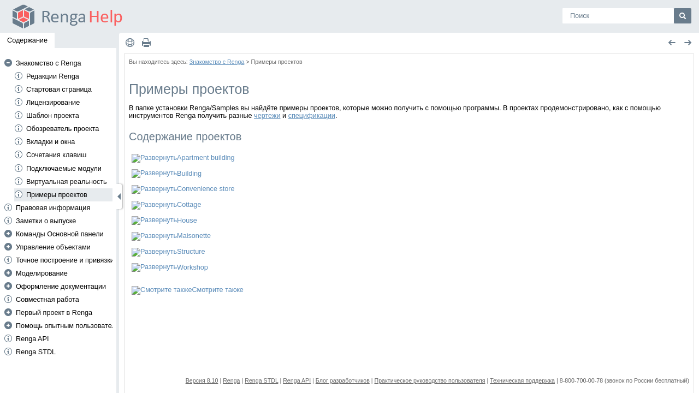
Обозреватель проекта (62, 129)
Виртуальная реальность (66, 182)
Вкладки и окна (50, 142)
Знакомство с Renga (48, 63)
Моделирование (42, 273)
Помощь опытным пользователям (70, 326)
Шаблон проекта (52, 116)
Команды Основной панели (60, 234)
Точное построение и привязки (65, 260)
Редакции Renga (52, 76)
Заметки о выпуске (46, 221)
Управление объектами (53, 247)
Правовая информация (53, 208)
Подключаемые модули (64, 168)
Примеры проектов (56, 195)
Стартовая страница (59, 89)
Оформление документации (61, 286)
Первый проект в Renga (54, 313)
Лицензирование (53, 102)
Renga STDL (36, 352)
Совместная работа (47, 299)
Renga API (32, 339)
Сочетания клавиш (56, 155)
